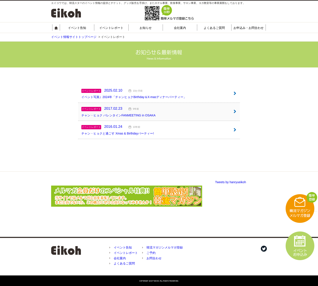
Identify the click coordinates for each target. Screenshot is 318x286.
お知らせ (146, 28)
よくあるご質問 (214, 28)
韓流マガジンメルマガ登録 (164, 247)
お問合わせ (154, 258)
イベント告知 (77, 28)
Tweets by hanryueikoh (230, 182)
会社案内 (180, 28)
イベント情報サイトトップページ (73, 37)
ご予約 (151, 253)
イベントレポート (111, 28)
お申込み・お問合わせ (248, 28)
